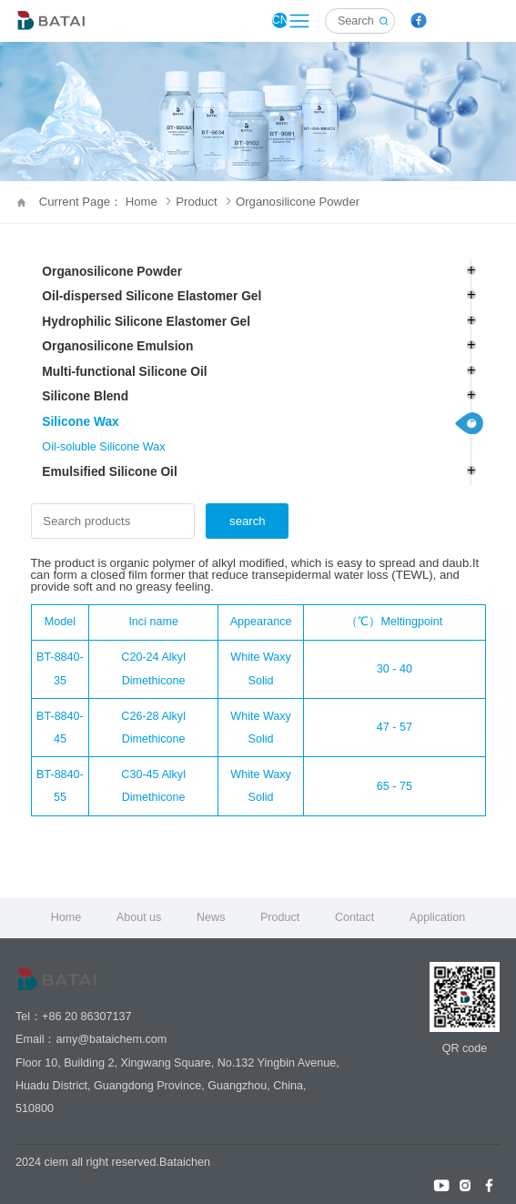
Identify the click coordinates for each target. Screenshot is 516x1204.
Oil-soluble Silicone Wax (103, 446)
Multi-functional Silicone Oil (124, 372)
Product (202, 201)
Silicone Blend (85, 396)
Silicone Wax (80, 422)
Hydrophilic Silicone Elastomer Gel (146, 322)
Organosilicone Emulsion (117, 346)
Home (66, 917)
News (211, 917)
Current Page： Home (104, 201)
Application (438, 917)
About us (139, 917)
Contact (354, 917)
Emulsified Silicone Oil (109, 472)
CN (280, 20)
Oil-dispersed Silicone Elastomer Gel (151, 296)
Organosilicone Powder (297, 201)
